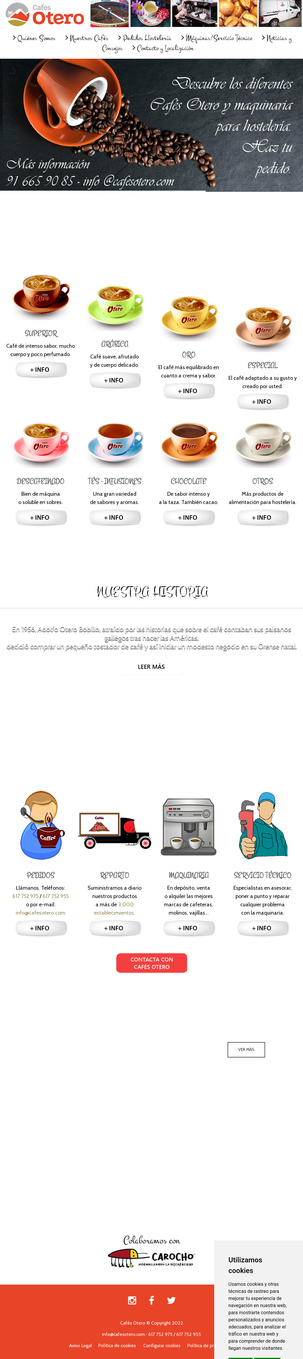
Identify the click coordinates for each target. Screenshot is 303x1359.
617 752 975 (25, 896)
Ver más (246, 1049)
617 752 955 (56, 896)
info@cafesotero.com (40, 913)
